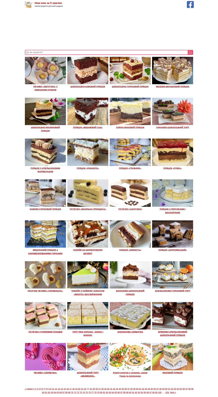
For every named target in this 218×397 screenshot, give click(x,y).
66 (60, 392)
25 (94, 389)
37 (128, 389)
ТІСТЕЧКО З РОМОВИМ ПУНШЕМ (45, 332)
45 (152, 389)
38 (131, 389)
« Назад (28, 389)
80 (101, 392)
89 (127, 392)
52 (172, 389)
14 (62, 389)
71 (75, 392)
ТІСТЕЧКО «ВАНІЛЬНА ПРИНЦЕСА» (88, 209)
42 (143, 389)
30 (108, 389)
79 (98, 392)
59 (192, 389)
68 (66, 392)
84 (113, 392)
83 (110, 392)
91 (133, 392)
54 (178, 389)
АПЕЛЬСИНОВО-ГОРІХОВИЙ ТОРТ (172, 291)
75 (87, 392)
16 (67, 389)
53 (175, 389)
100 (160, 392)
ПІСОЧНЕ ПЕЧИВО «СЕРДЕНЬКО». (45, 291)
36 (125, 389)
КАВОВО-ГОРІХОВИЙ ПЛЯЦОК (45, 209)
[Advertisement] (108, 29)
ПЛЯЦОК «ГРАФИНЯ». (130, 168)
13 (59, 389)
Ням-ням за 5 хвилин (48, 3)
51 (169, 389)
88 (124, 392)
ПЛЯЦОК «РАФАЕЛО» (88, 168)
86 (118, 392)
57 (186, 389)
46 (154, 389)
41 (140, 389)
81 (104, 392)
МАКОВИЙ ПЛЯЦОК (173, 372)
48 (160, 389)
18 (73, 389)
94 (142, 392)
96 (147, 392)
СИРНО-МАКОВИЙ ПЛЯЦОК (130, 127)
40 (137, 389)
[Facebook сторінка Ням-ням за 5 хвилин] (190, 2)
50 (166, 389)
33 (117, 389)
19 (76, 389)
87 (121, 392)
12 (56, 389)
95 (144, 392)
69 (69, 392)
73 (81, 392)
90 (130, 392)
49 (163, 389)
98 (153, 392)
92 (136, 392)
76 (89, 392)
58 (189, 389)
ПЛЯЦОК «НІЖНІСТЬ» (130, 250)
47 (157, 389)
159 (167, 392)
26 (97, 389)
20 (79, 389)
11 (53, 389)
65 (58, 392)
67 (63, 392)
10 (50, 389)
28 (102, 389)
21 (82, 389)
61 (46, 392)
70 (72, 392)
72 (78, 392)
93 (139, 392)
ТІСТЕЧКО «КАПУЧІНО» (130, 209)
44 (149, 389)
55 (181, 389)
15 (65, 389)
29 (105, 389)
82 (107, 392)
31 (111, 389)
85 (116, 392)
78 (95, 392)
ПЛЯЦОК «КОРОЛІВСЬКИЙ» (172, 250)
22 (85, 389)
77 (92, 392)
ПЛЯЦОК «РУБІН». (172, 168)
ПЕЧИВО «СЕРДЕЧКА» (45, 372)
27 (99, 389)
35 (123, 389)
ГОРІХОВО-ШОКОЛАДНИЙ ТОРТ (172, 127)
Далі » (173, 392)
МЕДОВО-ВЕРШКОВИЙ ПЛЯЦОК (172, 86)
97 (150, 392)
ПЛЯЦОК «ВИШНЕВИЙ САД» (87, 127)
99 (156, 392)
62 (49, 392)
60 (43, 392)
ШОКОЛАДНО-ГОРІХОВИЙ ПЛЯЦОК (130, 86)
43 (146, 389)
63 (52, 392)
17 (70, 389)
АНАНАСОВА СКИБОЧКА (130, 332)
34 (120, 389)
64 (55, 392)
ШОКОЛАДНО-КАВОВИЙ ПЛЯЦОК (87, 86)
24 (91, 389)
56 (183, 389)
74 (84, 392)
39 (134, 389)
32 (114, 389)
